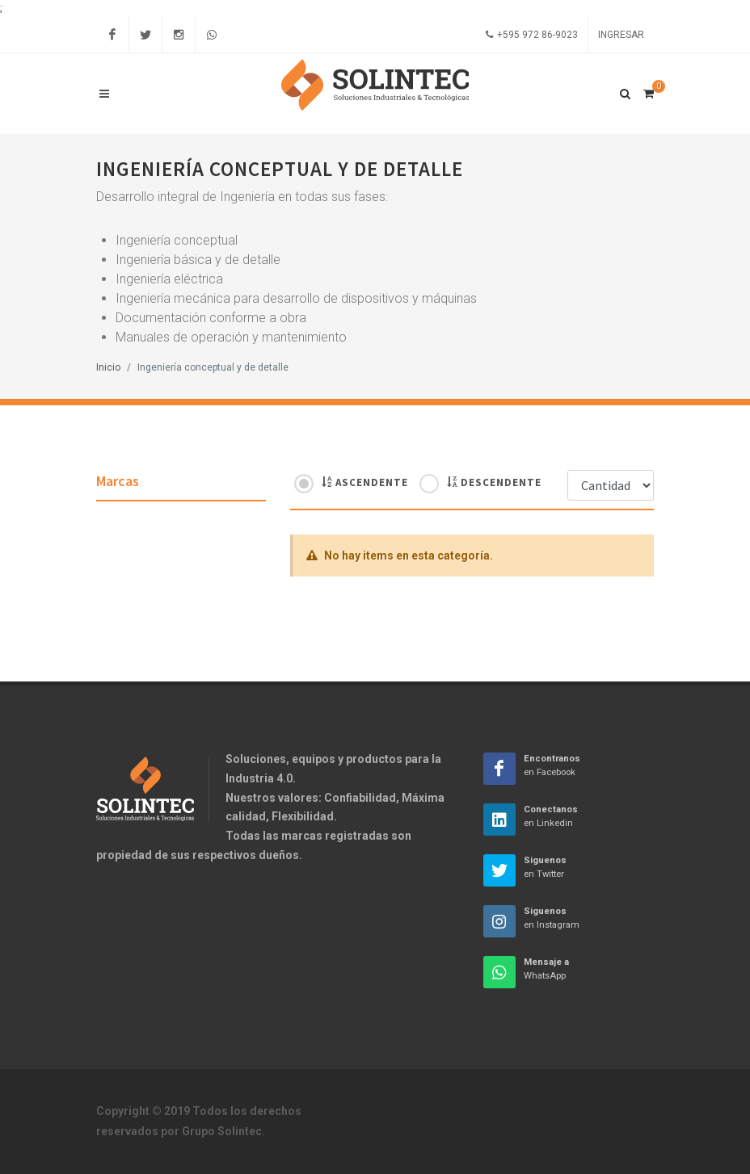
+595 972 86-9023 (532, 34)
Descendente (494, 482)
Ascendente (365, 482)
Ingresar (621, 34)
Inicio (108, 367)
